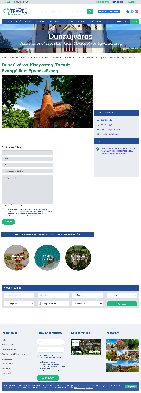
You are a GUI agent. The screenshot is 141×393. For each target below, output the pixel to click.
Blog (134, 21)
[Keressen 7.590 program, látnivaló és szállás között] (62, 11)
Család (109, 21)
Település (40, 21)
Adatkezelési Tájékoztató (26, 216)
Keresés (122, 304)
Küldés (8, 222)
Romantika (122, 21)
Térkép (117, 2)
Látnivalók (70, 58)
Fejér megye (42, 58)
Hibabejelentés (9, 349)
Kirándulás (95, 21)
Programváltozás (9, 363)
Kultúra (81, 21)
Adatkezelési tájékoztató (13, 354)
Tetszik (76, 352)
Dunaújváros (56, 58)
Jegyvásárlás (131, 2)
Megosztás (94, 352)
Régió (18, 21)
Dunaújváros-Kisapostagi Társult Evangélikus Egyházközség (39, 67)
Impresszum (7, 359)
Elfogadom (131, 387)
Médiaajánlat (7, 344)
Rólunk (5, 340)
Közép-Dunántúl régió (22, 58)
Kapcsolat (6, 373)
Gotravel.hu (84, 341)
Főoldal (5, 58)
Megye (28, 21)
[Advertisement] (117, 90)
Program (54, 21)
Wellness (68, 21)
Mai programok (103, 2)
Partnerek (6, 368)
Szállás (8, 21)
